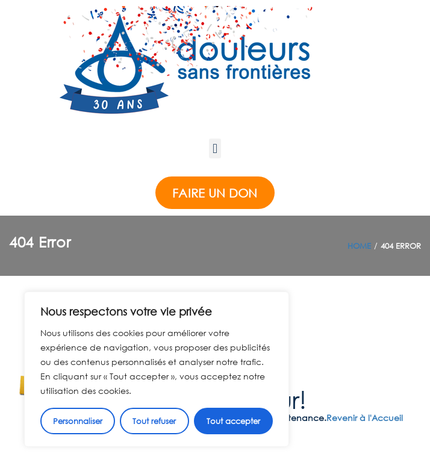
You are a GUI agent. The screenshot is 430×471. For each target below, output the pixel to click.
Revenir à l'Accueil (364, 418)
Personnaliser (77, 421)
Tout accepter (233, 421)
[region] (156, 369)
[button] (214, 148)
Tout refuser (154, 421)
